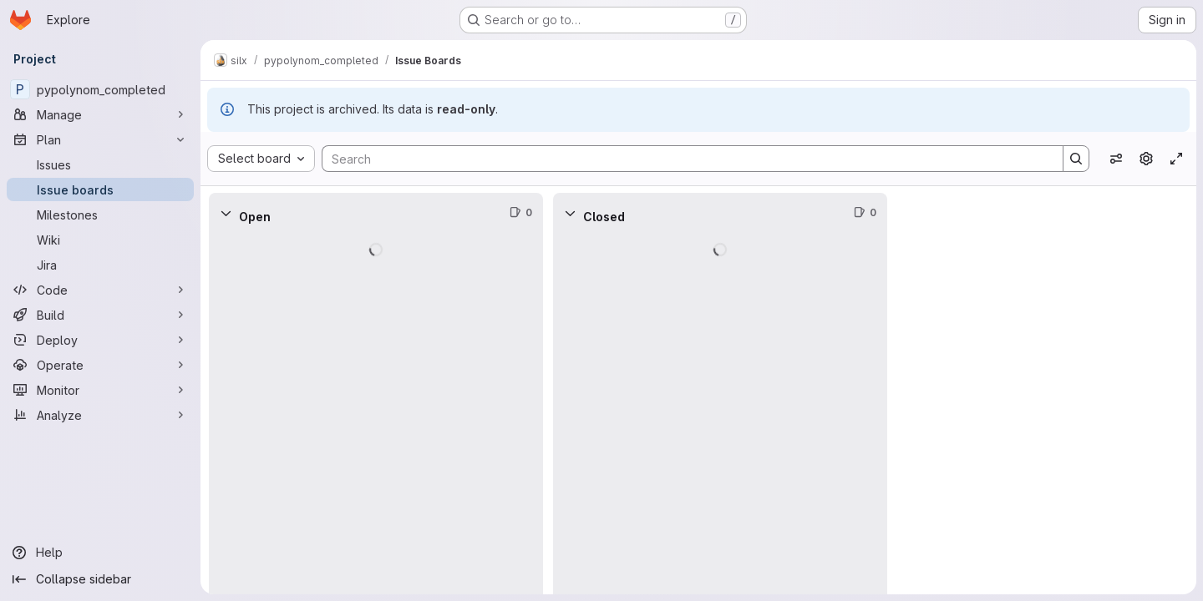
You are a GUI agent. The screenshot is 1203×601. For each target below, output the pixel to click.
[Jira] (100, 264)
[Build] (100, 314)
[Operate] (100, 364)
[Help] (100, 552)
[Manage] (100, 114)
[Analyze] (100, 415)
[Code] (100, 289)
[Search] (684, 159)
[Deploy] (100, 339)
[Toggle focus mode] (1176, 158)
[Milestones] (100, 214)
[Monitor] (100, 390)
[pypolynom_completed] (100, 89)
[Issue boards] (100, 189)
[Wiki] (100, 239)
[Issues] (100, 164)
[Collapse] (226, 213)
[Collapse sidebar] (100, 579)
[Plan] (100, 139)
